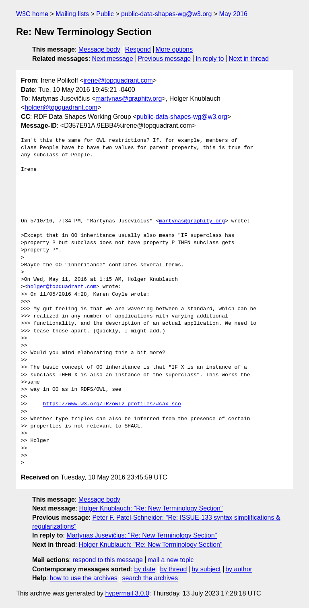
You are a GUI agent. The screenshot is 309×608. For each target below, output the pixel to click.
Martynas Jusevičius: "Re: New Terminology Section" (141, 535)
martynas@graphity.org (128, 98)
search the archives (150, 578)
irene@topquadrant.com (118, 80)
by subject (206, 569)
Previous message (164, 58)
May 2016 (233, 13)
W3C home (32, 13)
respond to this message (107, 559)
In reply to (210, 58)
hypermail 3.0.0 (127, 593)
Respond (138, 49)
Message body (99, 49)
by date (144, 569)
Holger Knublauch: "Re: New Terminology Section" (151, 508)
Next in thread (249, 58)
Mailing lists (72, 13)
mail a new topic (171, 559)
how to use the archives (83, 578)
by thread (173, 569)
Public (105, 13)
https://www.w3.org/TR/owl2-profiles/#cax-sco (112, 404)
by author (238, 569)
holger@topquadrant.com (61, 107)
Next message (112, 58)
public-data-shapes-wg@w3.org (166, 13)
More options (174, 49)
